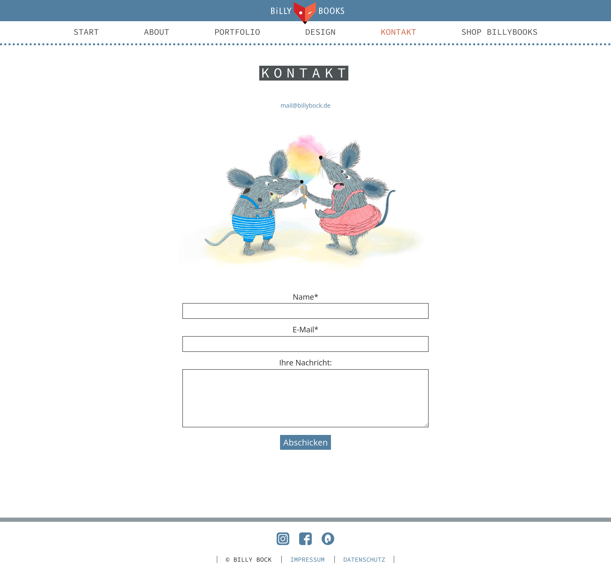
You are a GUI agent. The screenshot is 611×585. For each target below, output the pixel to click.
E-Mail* (306, 329)
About (156, 32)
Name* (305, 297)
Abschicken (305, 442)
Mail (305, 13)
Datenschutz (364, 559)
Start (86, 32)
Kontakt (398, 32)
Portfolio (237, 32)
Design (320, 32)
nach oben (305, 520)
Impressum (307, 559)
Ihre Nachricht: (305, 362)
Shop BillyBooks (499, 32)
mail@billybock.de (305, 105)
